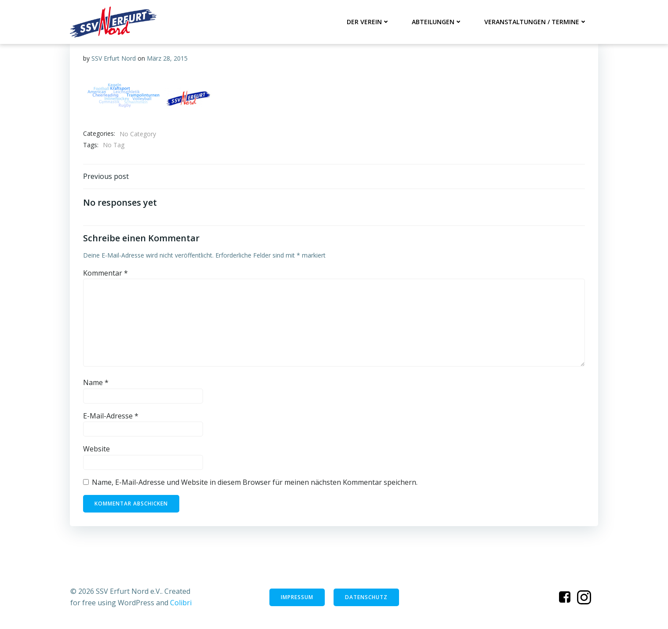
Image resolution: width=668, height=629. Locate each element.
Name (96, 382)
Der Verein (368, 22)
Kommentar (105, 273)
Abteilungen (437, 22)
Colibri (181, 602)
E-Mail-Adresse (110, 416)
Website (96, 449)
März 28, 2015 (167, 58)
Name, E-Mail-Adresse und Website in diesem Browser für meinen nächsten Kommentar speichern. (255, 482)
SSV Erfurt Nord (113, 58)
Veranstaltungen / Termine (535, 22)
